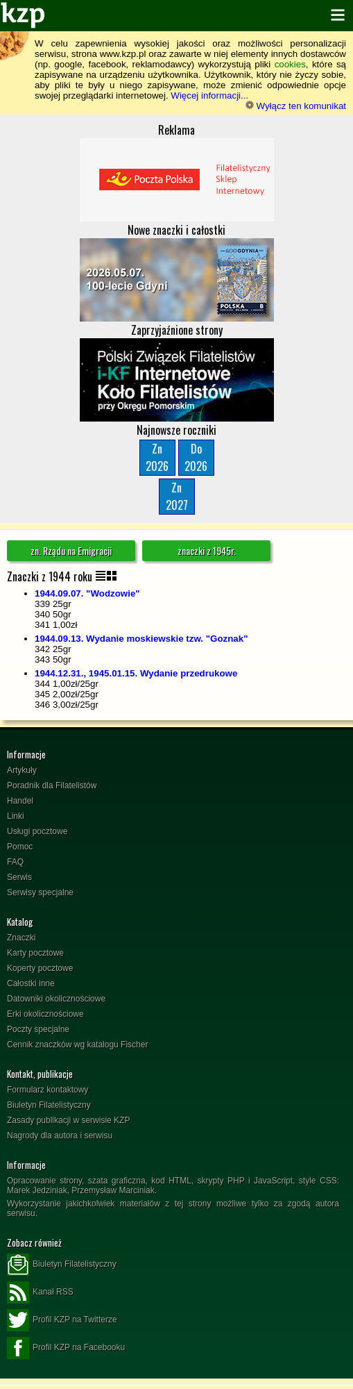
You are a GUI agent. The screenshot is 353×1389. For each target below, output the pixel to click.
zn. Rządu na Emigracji (71, 550)
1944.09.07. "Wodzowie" (87, 593)
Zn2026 (157, 457)
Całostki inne (31, 983)
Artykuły (22, 770)
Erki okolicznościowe (45, 1014)
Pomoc (20, 846)
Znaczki (21, 937)
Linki (15, 816)
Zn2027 (177, 496)
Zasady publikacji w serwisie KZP (68, 1120)
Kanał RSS (40, 1292)
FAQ (15, 862)
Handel (20, 801)
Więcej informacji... (209, 95)
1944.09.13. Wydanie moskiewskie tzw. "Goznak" (141, 638)
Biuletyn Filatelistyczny (49, 1105)
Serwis (19, 877)
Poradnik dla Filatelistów (51, 785)
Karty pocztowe (35, 953)
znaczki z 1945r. (207, 550)
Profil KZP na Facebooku (66, 1348)
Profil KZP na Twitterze (62, 1320)
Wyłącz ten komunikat (296, 106)
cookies (290, 64)
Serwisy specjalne (40, 892)
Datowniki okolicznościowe (56, 999)
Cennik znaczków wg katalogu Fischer (77, 1044)
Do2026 (195, 457)
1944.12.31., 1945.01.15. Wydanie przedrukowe (136, 673)
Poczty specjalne (38, 1029)
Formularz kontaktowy (47, 1090)
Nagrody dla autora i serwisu (59, 1135)
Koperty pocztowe (40, 968)
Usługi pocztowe (37, 831)
